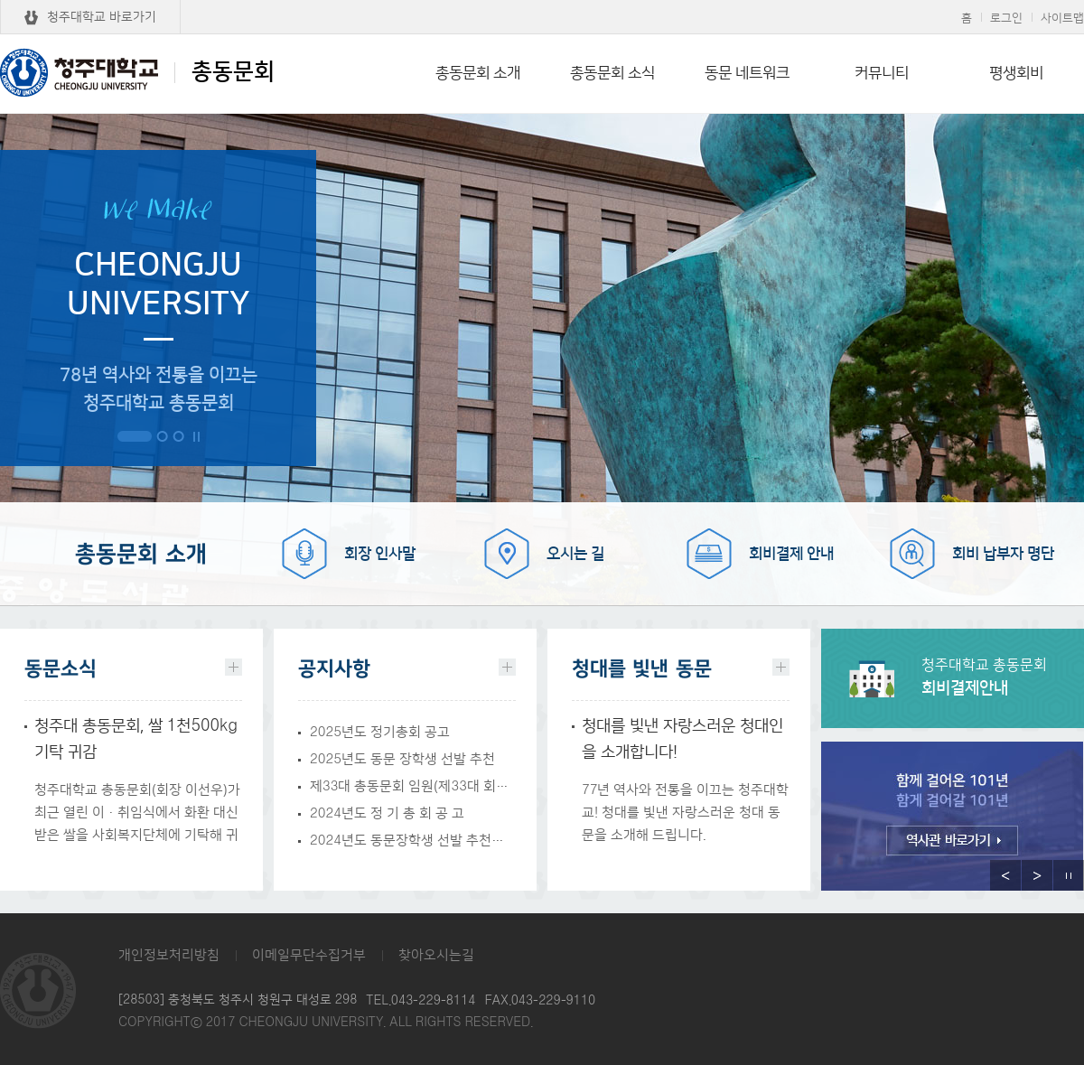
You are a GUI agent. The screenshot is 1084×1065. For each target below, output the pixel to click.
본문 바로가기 (542, 1)
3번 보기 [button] (178, 436)
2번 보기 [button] (162, 436)
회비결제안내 (1002, 677)
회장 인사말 (380, 554)
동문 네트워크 (747, 73)
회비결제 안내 (791, 554)
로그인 (1006, 18)
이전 (1005, 875)
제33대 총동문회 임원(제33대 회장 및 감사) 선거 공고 (413, 786)
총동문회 (137, 72)
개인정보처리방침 (169, 955)
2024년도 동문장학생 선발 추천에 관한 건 (413, 840)
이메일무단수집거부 (309, 955)
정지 (196, 437)
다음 (1037, 875)
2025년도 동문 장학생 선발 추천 (402, 759)
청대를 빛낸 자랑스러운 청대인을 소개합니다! (682, 739)
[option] (952, 820)
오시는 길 (575, 554)
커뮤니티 (882, 73)
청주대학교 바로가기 (101, 17)
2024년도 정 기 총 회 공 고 (387, 813)
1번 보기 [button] (134, 436)
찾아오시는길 (436, 955)
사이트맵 (1062, 18)
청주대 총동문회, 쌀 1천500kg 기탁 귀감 (136, 739)
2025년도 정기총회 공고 (380, 732)
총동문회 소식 (612, 73)
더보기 (233, 667)
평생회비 (1016, 73)
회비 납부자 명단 (1003, 554)
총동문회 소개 (477, 73)
